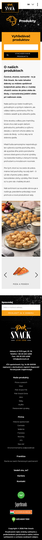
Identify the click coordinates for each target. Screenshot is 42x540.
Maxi (21, 386)
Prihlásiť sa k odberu (21, 313)
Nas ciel (21, 444)
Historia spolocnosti (21, 422)
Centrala (21, 425)
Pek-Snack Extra (21, 393)
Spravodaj (7, 302)
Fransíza (21, 433)
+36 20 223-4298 (25, 354)
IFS (21, 440)
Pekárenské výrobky (21, 408)
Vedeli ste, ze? (21, 470)
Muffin (21, 405)
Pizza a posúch (21, 382)
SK (28, 4)
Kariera (21, 476)
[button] (36, 275)
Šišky (21, 401)
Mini (21, 397)
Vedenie (21, 429)
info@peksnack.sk (21, 359)
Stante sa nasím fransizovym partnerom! (21, 461)
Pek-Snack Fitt (21, 390)
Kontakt (21, 481)
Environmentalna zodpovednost (21, 448)
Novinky (21, 437)
